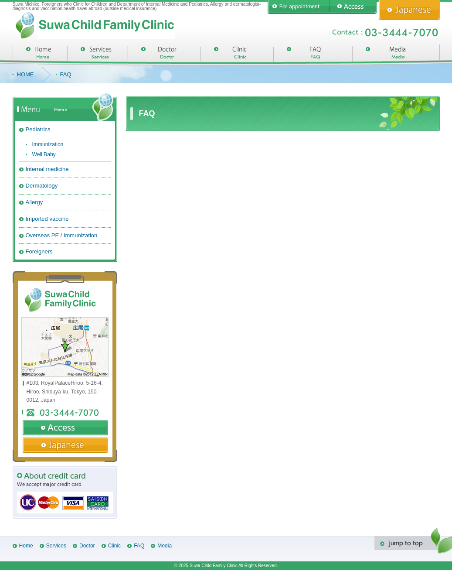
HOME (25, 74)
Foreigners (39, 251)
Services (56, 546)
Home (26, 546)
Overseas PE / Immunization (62, 235)
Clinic (114, 546)
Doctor (87, 546)
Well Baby (44, 154)
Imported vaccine (47, 218)
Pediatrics (38, 129)
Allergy (34, 202)
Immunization (48, 144)
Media (164, 546)
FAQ (139, 546)
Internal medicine (47, 169)
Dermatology (42, 185)
